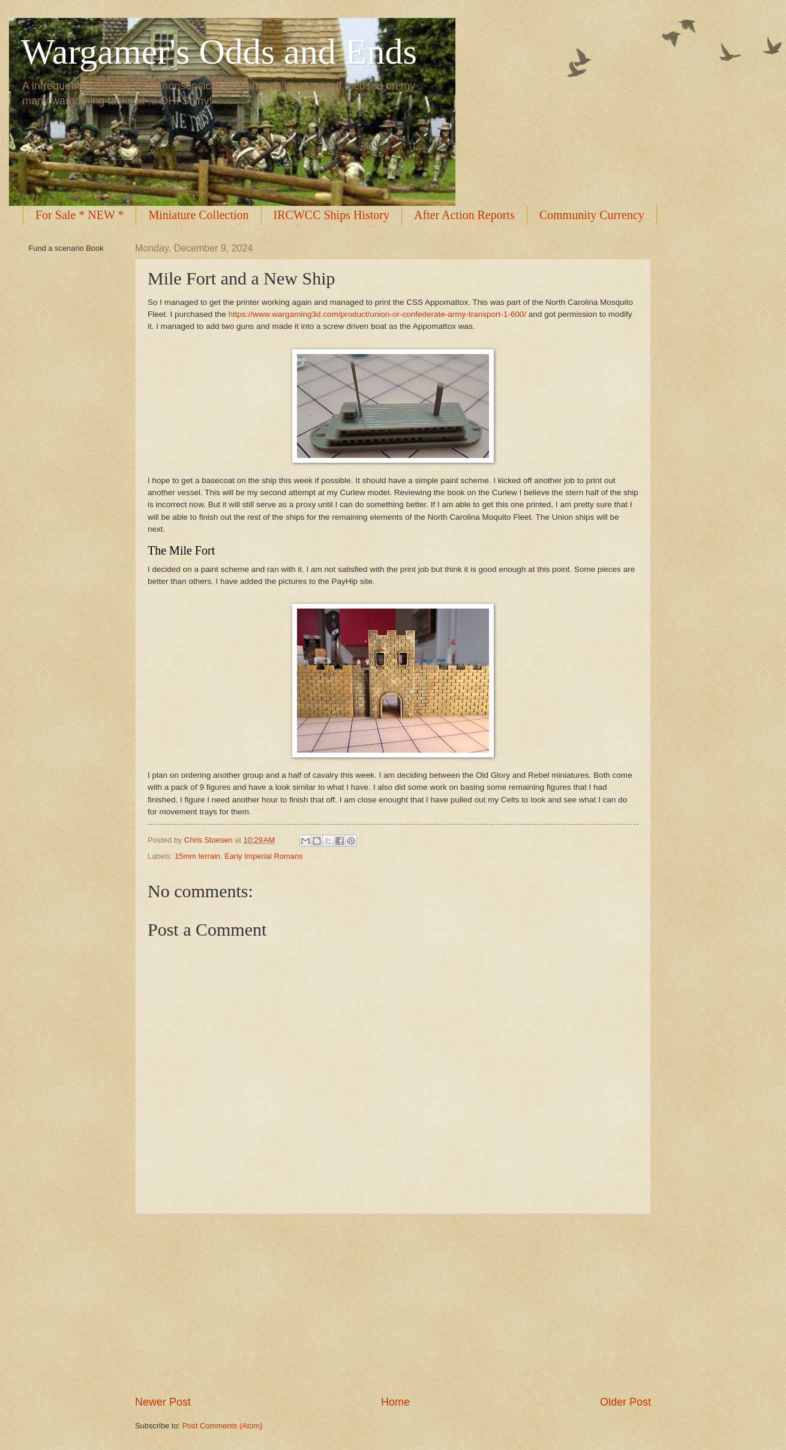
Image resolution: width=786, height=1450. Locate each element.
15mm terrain (197, 856)
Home (395, 1402)
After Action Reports (464, 214)
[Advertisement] (393, 1304)
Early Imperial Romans (263, 856)
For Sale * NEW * (79, 214)
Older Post (625, 1402)
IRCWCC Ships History (331, 214)
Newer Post (163, 1402)
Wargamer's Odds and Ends (219, 51)
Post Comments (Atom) (222, 1425)
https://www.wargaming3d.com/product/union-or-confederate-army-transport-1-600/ (377, 314)
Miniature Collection (198, 214)
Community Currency (591, 214)
